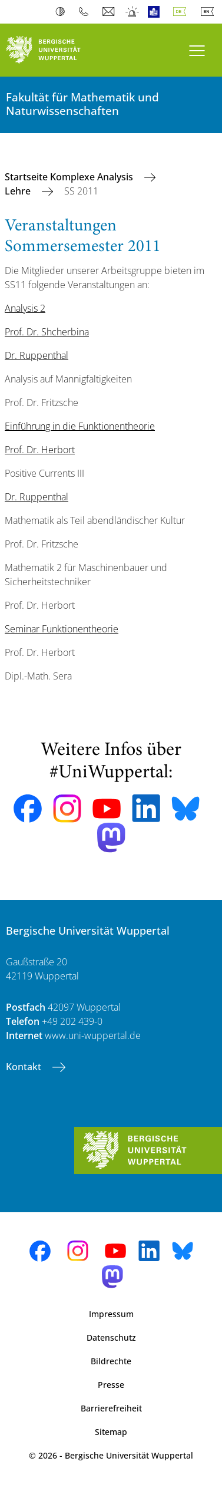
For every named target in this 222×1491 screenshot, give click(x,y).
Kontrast (62, 12)
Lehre (19, 190)
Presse (111, 1384)
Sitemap (111, 1431)
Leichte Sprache (156, 12)
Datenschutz (111, 1337)
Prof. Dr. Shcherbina (47, 331)
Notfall (132, 12)
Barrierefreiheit (111, 1408)
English (209, 12)
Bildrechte (111, 1361)
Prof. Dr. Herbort (40, 449)
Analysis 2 (25, 308)
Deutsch (182, 12)
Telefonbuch (86, 12)
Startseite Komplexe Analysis (70, 176)
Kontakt (25, 1066)
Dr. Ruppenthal (36, 355)
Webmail (109, 12)
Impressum (111, 1314)
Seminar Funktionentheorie (61, 628)
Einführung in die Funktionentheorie (80, 426)
